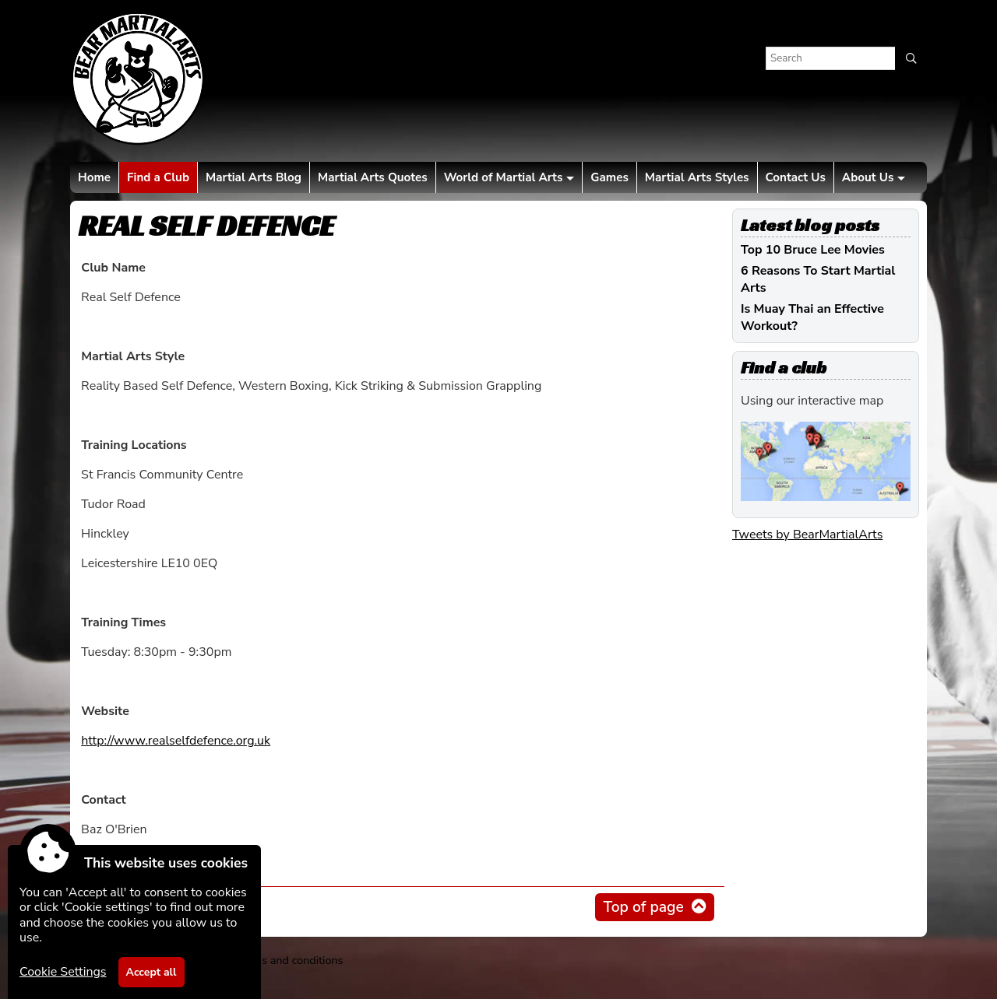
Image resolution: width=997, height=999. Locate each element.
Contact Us (796, 177)
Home (94, 177)
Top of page (643, 907)
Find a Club (158, 177)
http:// (175, 740)
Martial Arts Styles (697, 177)
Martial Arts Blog (253, 177)
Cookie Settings (63, 971)
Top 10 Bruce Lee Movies (813, 249)
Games (609, 177)
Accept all (151, 972)
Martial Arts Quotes (373, 177)
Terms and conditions (289, 960)
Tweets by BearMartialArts (807, 534)
